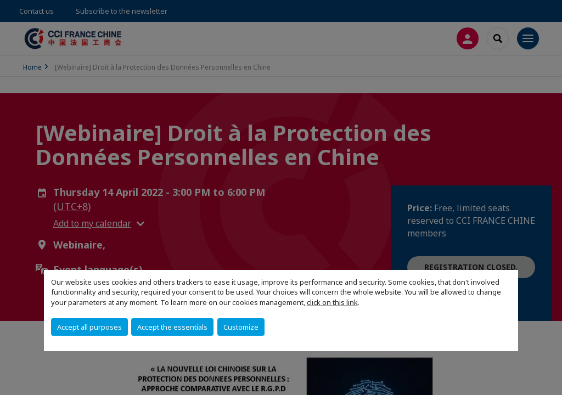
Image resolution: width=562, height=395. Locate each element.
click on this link (332, 302)
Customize (240, 327)
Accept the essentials (172, 327)
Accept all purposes (89, 327)
